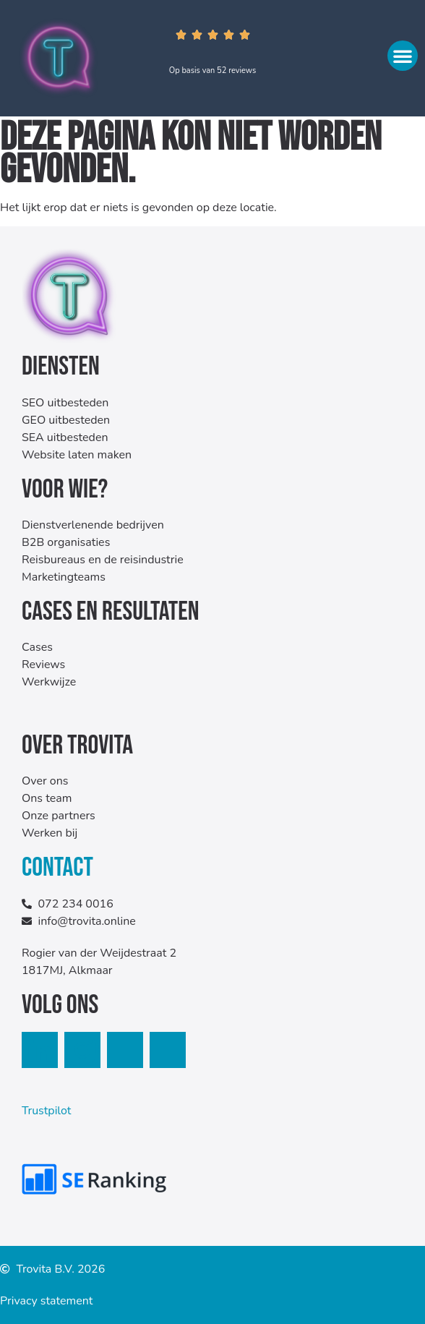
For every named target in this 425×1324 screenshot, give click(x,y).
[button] (402, 55)
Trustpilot (46, 1111)
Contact (57, 868)
